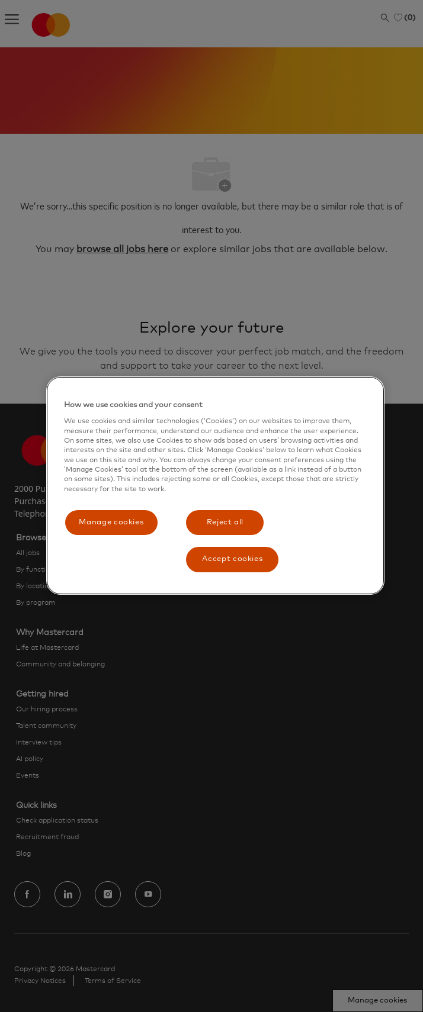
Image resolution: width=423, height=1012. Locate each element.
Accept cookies (232, 559)
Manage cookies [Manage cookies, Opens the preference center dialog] (111, 522)
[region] (215, 485)
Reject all (225, 522)
